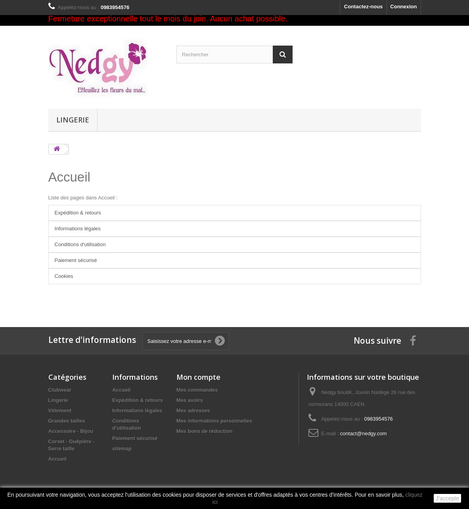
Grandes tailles (66, 421)
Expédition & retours (78, 213)
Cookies (64, 276)
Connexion (403, 7)
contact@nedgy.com (363, 433)
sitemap (122, 449)
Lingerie (72, 119)
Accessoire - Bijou (70, 431)
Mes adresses (193, 410)
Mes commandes (197, 390)
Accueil (69, 177)
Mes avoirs (189, 400)
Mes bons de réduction (204, 431)
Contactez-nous (363, 7)
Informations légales (78, 229)
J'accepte (447, 498)
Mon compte (198, 377)
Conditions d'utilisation (80, 244)
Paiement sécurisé (76, 260)
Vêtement (60, 410)
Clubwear (60, 390)
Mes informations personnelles (214, 421)
